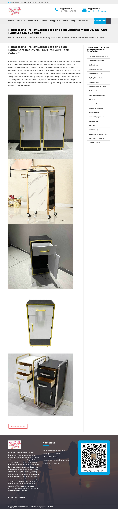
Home (11, 21)
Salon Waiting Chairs (96, 138)
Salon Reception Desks (97, 95)
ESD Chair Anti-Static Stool (98, 56)
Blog (73, 21)
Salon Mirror (93, 125)
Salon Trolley (92, 51)
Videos (44, 21)
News (65, 21)
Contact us (83, 21)
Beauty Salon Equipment (31, 38)
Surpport (54, 21)
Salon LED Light (94, 143)
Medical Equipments (96, 49)
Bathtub (92, 99)
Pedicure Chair (94, 91)
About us (21, 21)
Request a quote (18, 426)
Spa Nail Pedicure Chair (97, 86)
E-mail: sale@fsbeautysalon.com (54, 450)
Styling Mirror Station (96, 78)
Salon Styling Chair (95, 73)
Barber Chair (93, 65)
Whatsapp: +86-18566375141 (53, 454)
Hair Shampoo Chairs (96, 61)
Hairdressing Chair (95, 69)
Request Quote (100, 21)
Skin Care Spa (94, 112)
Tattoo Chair (93, 121)
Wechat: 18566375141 (50, 457)
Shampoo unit (94, 82)
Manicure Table (94, 104)
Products (32, 21)
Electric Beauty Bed (96, 108)
